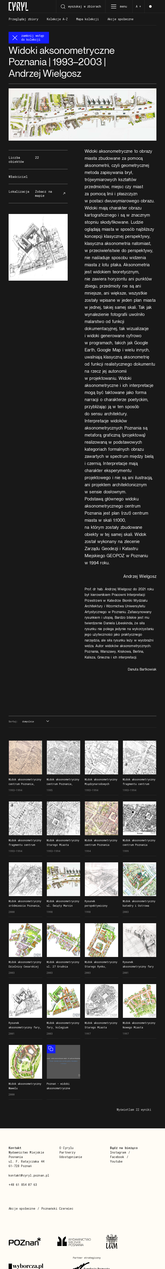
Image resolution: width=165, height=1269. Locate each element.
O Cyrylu (66, 1148)
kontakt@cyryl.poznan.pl (29, 1175)
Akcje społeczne (22, 1208)
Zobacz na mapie (51, 193)
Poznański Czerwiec (57, 1208)
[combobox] (35, 722)
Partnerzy (67, 1152)
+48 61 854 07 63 (23, 1185)
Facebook (117, 1157)
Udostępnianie (70, 1157)
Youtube (116, 1161)
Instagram (118, 1152)
